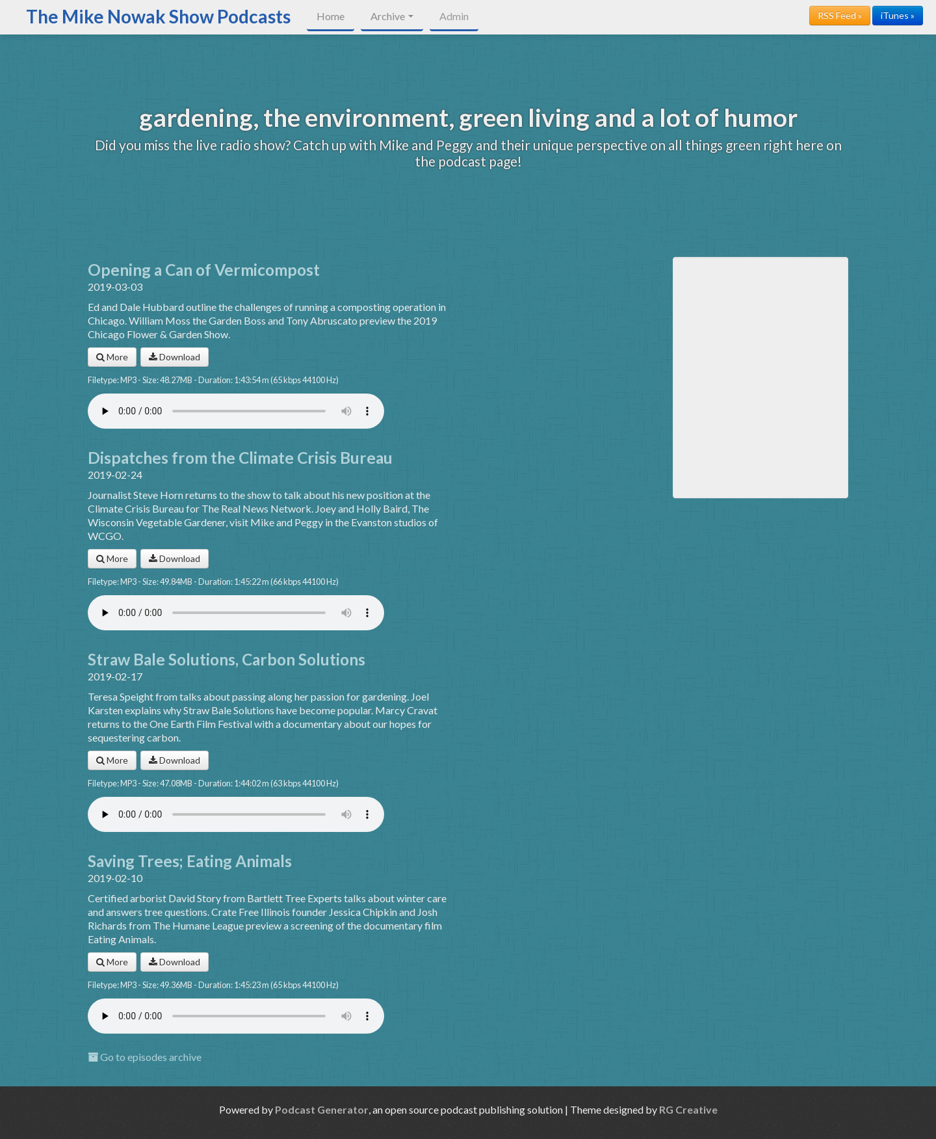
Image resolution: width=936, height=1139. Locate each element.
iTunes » (898, 15)
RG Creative (688, 1109)
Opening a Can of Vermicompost (204, 269)
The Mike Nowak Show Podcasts (158, 16)
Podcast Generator (322, 1109)
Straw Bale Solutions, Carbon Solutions (226, 659)
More (112, 356)
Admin (454, 16)
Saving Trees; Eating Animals (190, 860)
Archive (391, 16)
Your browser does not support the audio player (236, 411)
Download (174, 356)
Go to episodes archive (145, 1057)
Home (330, 16)
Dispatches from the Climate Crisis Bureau (240, 457)
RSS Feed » (840, 15)
